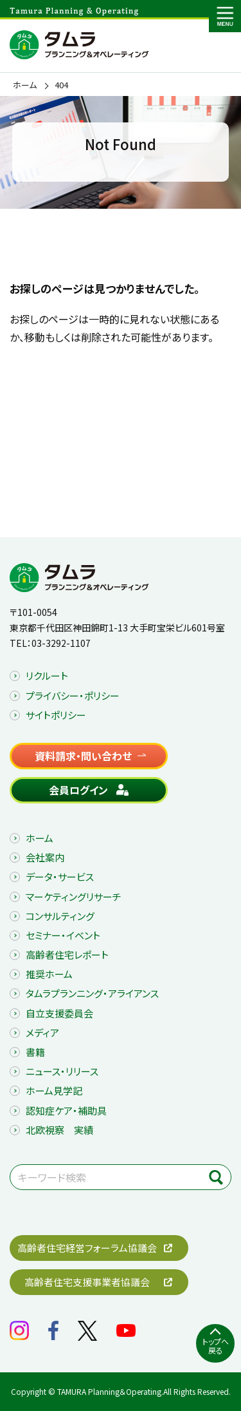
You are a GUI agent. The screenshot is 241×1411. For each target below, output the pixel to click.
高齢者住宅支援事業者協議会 (87, 1282)
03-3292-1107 (61, 643)
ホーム (25, 85)
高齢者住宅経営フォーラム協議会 (87, 1247)
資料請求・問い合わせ (83, 755)
